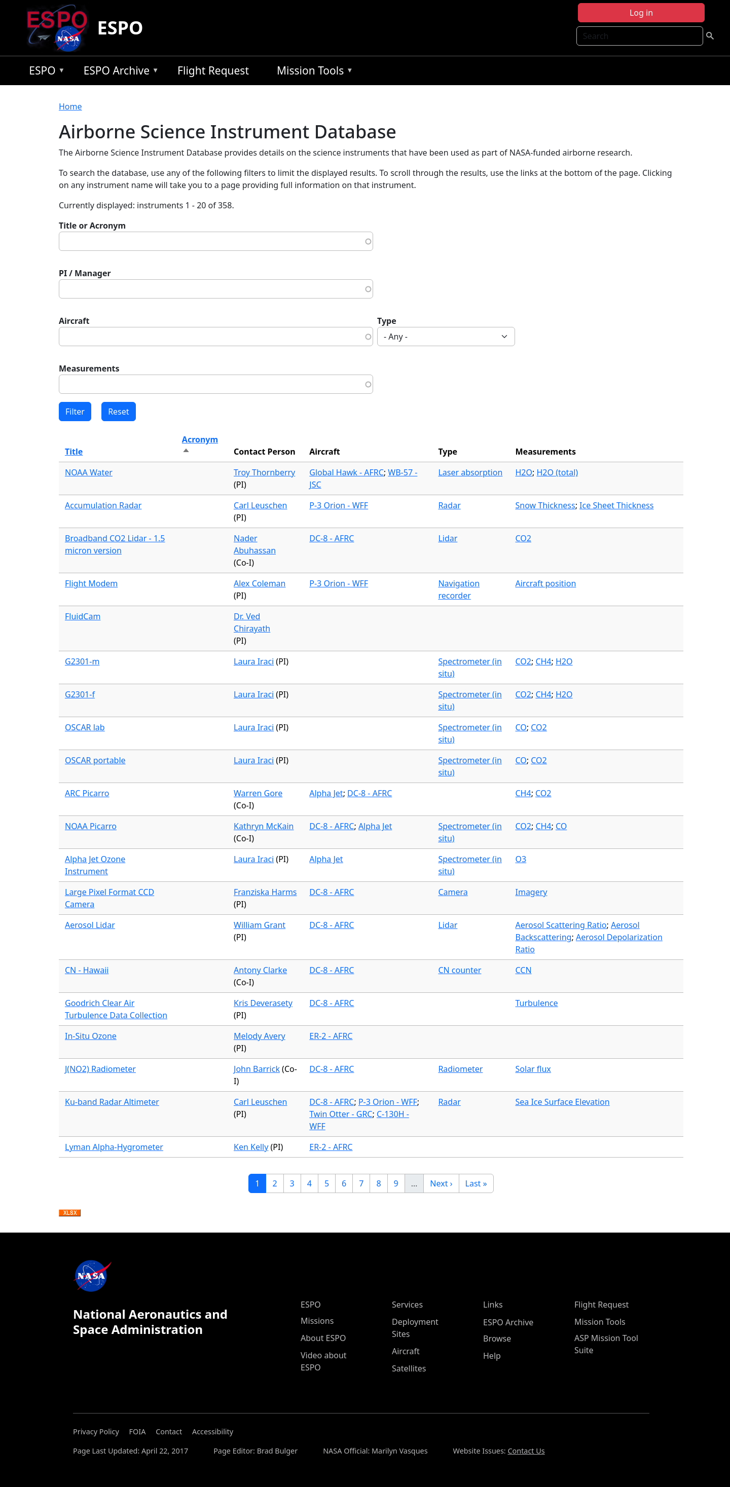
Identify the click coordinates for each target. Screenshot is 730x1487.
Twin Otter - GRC (340, 1114)
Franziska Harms (265, 892)
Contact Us (525, 1451)
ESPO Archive (119, 72)
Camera (452, 892)
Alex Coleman (259, 583)
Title (74, 451)
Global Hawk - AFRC (346, 472)
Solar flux (533, 1068)
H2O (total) (557, 472)
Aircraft (74, 320)
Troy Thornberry (264, 472)
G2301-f (80, 694)
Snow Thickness (545, 505)
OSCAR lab (85, 727)
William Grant (259, 925)
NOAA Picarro (91, 826)
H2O (524, 472)
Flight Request (213, 70)
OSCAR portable (95, 760)
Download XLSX (70, 1213)
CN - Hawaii (86, 970)
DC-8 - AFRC (331, 538)
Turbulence (537, 1003)
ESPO (120, 27)
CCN (524, 970)
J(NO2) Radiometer (100, 1068)
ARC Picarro (87, 793)
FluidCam (82, 616)
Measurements (89, 368)
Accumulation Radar (103, 505)
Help (492, 1355)
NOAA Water (89, 472)
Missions (317, 1320)
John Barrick (257, 1068)
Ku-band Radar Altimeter (112, 1101)
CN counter (459, 970)
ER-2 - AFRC (330, 1036)
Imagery (532, 892)
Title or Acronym (92, 225)
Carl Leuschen (260, 505)
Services (407, 1304)
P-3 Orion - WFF (338, 505)
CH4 (543, 661)
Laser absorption (470, 472)
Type (386, 320)
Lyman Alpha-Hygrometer (114, 1147)
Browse (497, 1338)
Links (493, 1304)
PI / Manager (85, 273)
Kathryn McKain (264, 826)
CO (521, 727)
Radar (449, 505)
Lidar (447, 538)
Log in (641, 12)
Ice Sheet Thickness (616, 505)
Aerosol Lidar (90, 925)
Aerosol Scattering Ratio (561, 925)
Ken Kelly (251, 1147)
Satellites (409, 1368)
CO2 (523, 538)
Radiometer (460, 1068)
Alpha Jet (326, 793)
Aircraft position (546, 583)
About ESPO (323, 1338)
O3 (521, 859)
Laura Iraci (254, 661)
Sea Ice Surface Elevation (563, 1101)
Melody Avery (259, 1036)
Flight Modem (91, 583)
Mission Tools (312, 72)
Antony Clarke (260, 970)
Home (70, 106)
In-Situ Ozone (91, 1036)
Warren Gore (258, 793)
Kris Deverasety (263, 1003)
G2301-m (82, 661)
